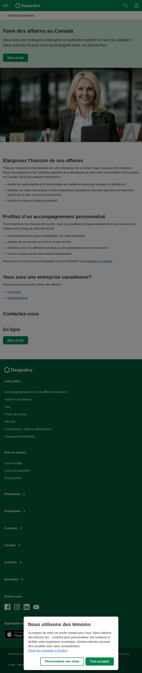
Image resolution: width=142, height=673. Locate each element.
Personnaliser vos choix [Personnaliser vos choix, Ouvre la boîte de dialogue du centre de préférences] (62, 661)
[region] (71, 643)
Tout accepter (99, 661)
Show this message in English (47, 650)
